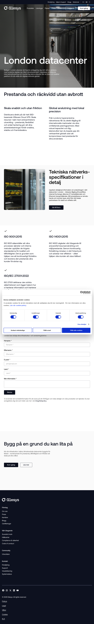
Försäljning (51, 2)
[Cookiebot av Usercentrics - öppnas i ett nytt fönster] (81, 292)
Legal (4, 606)
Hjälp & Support (61, 2)
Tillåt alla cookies (76, 330)
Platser (47, 8)
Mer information (9, 379)
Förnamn (7, 341)
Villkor (4, 610)
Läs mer (26, 465)
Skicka (9, 392)
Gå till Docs (56, 207)
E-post (6, 360)
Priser (54, 8)
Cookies (5, 614)
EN (83, 2)
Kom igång (11, 465)
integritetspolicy (40, 401)
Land (6, 369)
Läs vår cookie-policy (18, 305)
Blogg (69, 2)
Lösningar (39, 8)
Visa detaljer (81, 324)
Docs (59, 8)
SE (86, 2)
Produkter (30, 8)
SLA (3, 619)
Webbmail (76, 2)
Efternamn (7, 350)
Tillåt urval (47, 330)
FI (89, 2)
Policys (4, 601)
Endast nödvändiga (18, 330)
